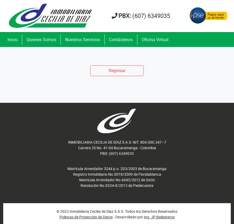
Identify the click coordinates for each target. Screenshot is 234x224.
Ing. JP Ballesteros (159, 216)
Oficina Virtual (155, 39)
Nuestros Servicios (82, 39)
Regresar (117, 70)
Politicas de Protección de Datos (86, 216)
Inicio (12, 39)
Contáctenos (121, 39)
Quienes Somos (41, 39)
